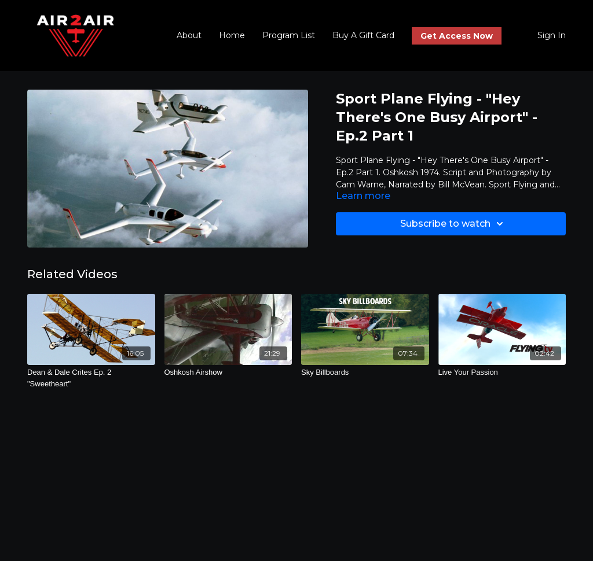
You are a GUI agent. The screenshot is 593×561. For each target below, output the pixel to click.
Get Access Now (456, 36)
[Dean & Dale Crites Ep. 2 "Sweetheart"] (91, 378)
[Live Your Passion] (502, 372)
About (189, 35)
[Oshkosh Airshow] (228, 372)
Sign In (551, 35)
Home (232, 35)
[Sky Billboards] (365, 372)
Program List (288, 35)
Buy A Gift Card (363, 35)
